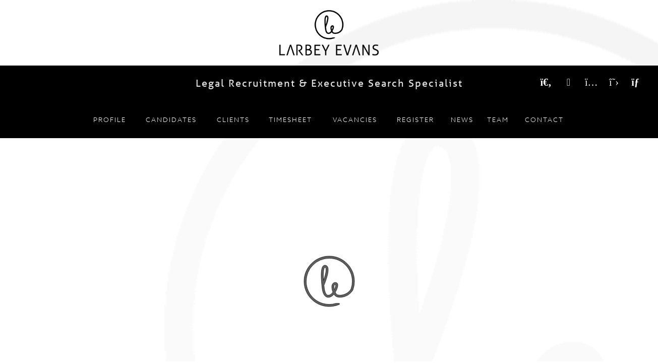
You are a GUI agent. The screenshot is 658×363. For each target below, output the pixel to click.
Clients (233, 119)
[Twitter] (614, 82)
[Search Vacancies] (546, 82)
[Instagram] (591, 82)
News (462, 119)
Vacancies (355, 119)
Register (415, 119)
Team (498, 119)
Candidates (171, 119)
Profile (109, 119)
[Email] (636, 82)
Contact (544, 119)
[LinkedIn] (568, 82)
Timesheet (290, 119)
